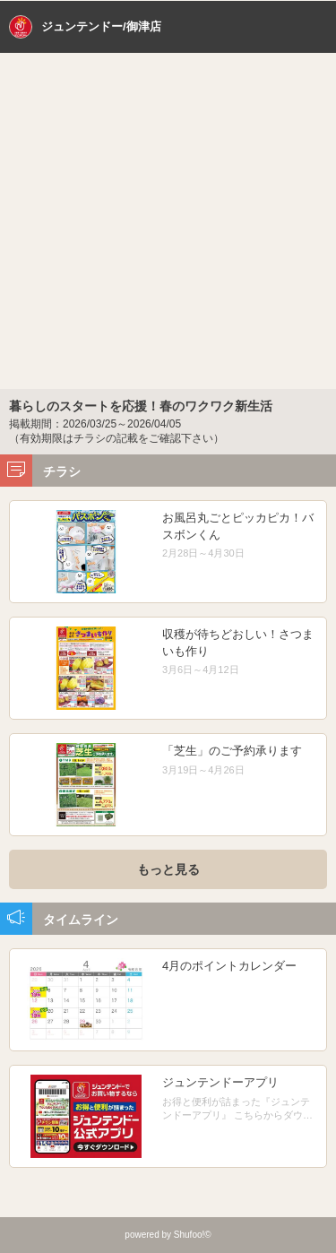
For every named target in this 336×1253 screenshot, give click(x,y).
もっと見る (168, 869)
